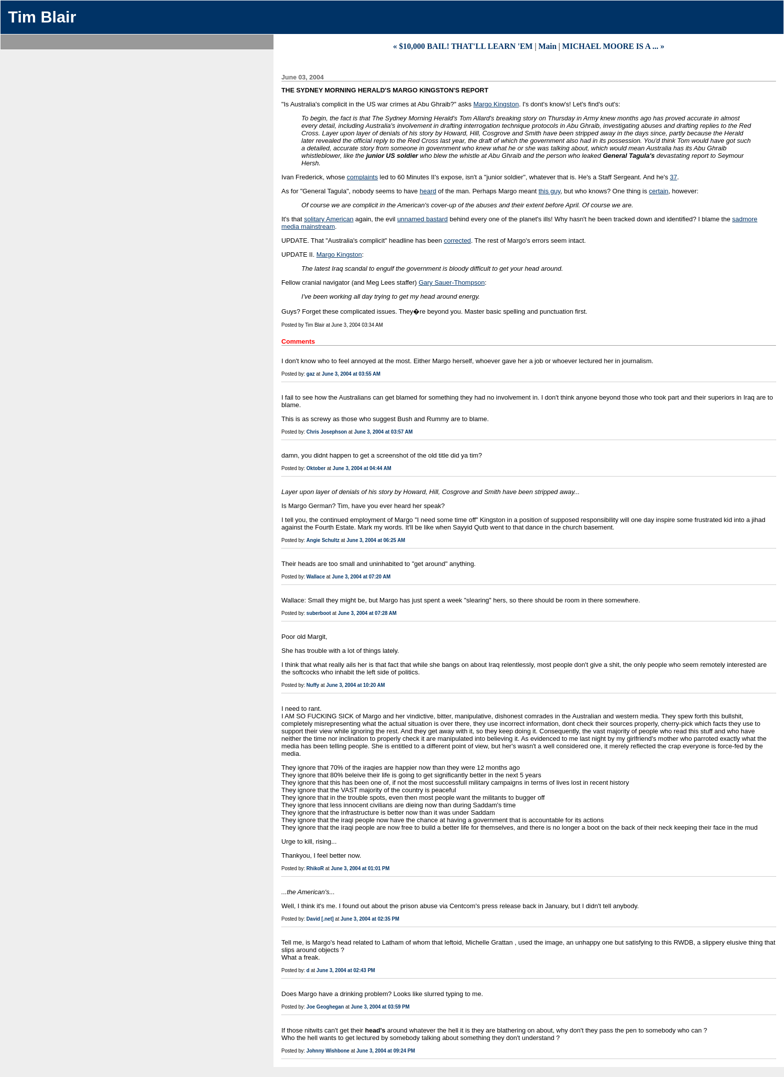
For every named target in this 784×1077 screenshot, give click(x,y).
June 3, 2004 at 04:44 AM (361, 468)
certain (658, 191)
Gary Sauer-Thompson (451, 282)
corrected (457, 240)
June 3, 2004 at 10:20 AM (355, 685)
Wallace (315, 576)
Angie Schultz (323, 540)
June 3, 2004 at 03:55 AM (351, 374)
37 (673, 177)
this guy (549, 191)
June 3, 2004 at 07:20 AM (361, 576)
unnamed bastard (422, 219)
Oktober (316, 468)
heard (428, 191)
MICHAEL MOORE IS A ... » (613, 46)
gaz (310, 374)
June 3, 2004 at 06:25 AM (375, 540)
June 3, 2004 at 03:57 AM (383, 432)
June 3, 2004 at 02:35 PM (369, 919)
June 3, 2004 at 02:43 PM (345, 970)
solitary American (329, 219)
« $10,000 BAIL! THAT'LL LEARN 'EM (462, 46)
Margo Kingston (496, 104)
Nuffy (313, 685)
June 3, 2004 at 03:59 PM (380, 1007)
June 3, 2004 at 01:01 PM (360, 868)
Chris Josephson (326, 432)
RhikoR (315, 868)
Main (547, 46)
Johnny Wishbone (328, 1051)
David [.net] (320, 919)
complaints (362, 177)
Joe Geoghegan (325, 1007)
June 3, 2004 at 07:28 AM (367, 613)
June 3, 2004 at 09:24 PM (385, 1051)
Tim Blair (42, 17)
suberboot (318, 613)
